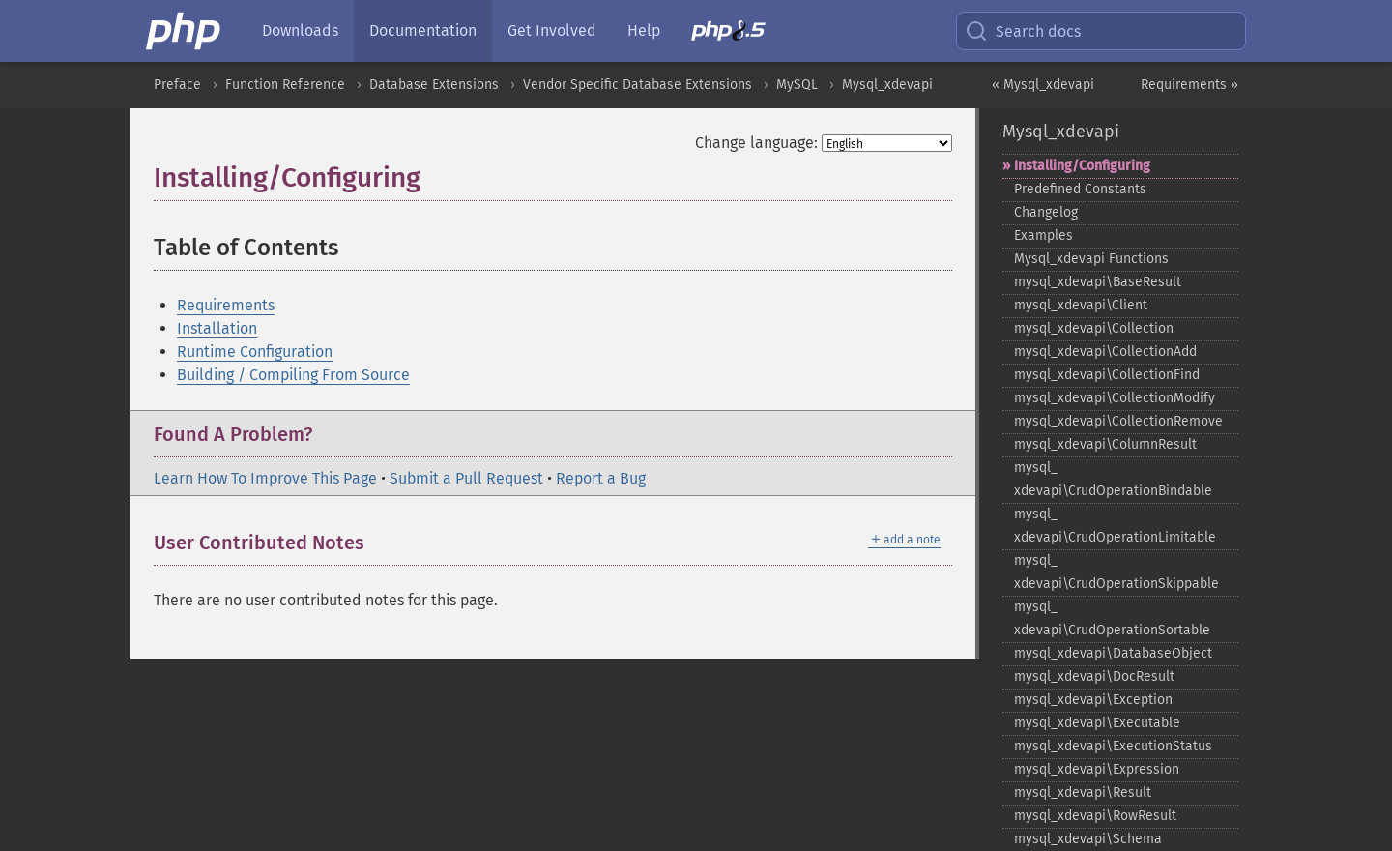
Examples (1043, 235)
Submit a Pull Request (466, 478)
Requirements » (1189, 84)
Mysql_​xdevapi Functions (1091, 258)
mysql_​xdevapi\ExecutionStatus (1113, 746)
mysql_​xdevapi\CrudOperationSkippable (1116, 572)
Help (643, 30)
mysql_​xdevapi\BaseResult (1097, 282)
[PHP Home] (184, 31)
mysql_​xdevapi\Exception (1093, 699)
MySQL (797, 84)
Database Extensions (434, 84)
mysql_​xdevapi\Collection (1094, 328)
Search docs (1023, 31)
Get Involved (552, 30)
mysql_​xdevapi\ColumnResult (1105, 444)
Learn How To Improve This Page (265, 478)
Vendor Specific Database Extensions (637, 84)
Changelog (1046, 212)
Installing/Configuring (1082, 166)
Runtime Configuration (255, 351)
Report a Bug (601, 478)
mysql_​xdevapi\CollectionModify (1114, 398)
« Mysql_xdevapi (1043, 84)
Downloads (300, 30)
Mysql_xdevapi (887, 84)
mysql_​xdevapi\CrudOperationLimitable (1115, 525)
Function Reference (285, 84)
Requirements (226, 305)
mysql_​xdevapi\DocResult (1094, 676)
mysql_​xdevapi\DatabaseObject (1113, 653)
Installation (217, 328)
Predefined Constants (1080, 189)
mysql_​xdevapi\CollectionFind (1107, 375)
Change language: (756, 142)
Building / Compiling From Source (293, 375)
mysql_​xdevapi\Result (1082, 792)
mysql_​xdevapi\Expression (1096, 769)
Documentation (423, 30)
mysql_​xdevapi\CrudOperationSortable (1112, 618)
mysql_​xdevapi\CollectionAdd (1105, 351)
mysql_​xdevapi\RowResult (1095, 815)
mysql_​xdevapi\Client (1080, 305)
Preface (177, 84)
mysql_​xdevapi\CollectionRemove (1118, 421)
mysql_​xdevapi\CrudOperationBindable (1113, 479)
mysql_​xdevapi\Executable (1097, 723)
